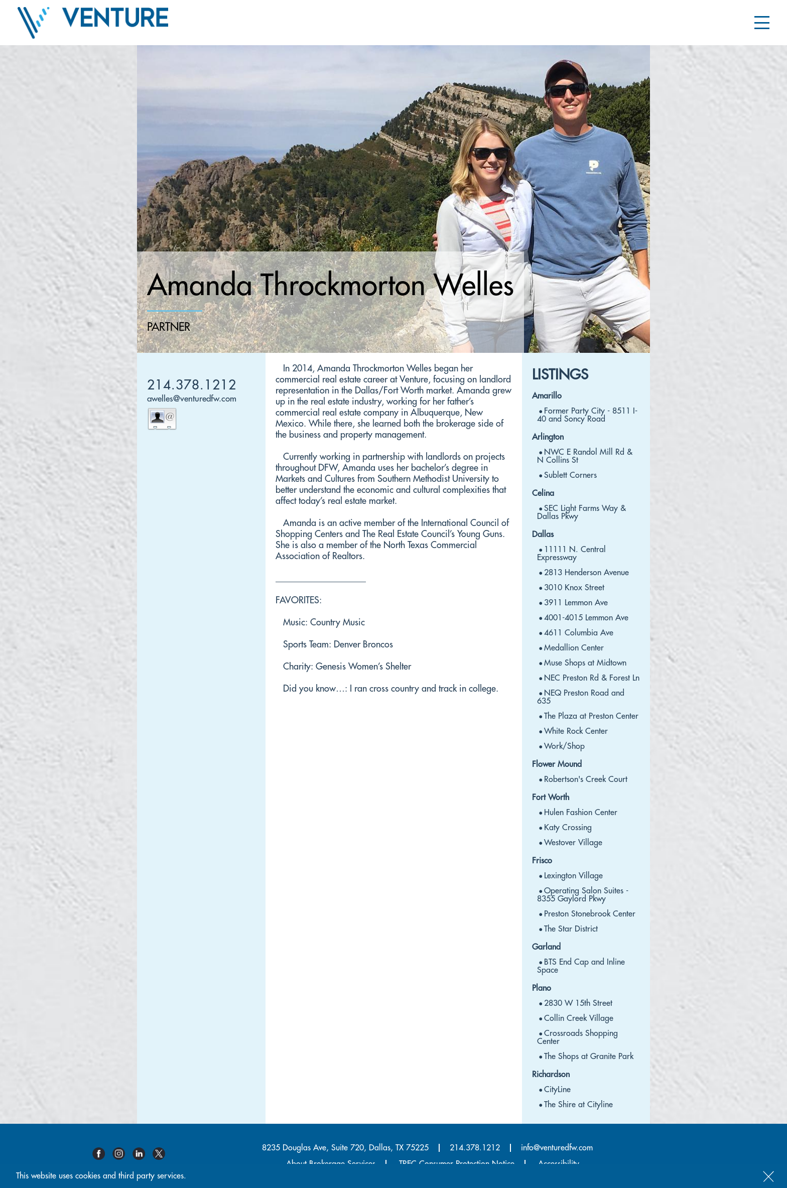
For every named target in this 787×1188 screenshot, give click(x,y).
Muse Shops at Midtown (585, 663)
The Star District (571, 929)
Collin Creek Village (578, 1018)
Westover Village (573, 843)
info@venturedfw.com (557, 1148)
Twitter (163, 1153)
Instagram (122, 1153)
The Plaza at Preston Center (591, 716)
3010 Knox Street (574, 588)
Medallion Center (574, 648)
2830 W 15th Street (578, 1003)
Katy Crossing (568, 828)
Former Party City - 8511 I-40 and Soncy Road (587, 415)
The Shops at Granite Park (588, 1056)
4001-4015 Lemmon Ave (586, 618)
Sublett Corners (570, 475)
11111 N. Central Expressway (571, 554)
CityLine (557, 1090)
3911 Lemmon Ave (576, 603)
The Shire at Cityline (578, 1105)
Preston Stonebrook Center (589, 914)
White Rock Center (576, 731)
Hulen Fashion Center (580, 813)
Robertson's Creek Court (585, 779)
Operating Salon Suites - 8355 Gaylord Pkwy (582, 895)
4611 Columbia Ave (578, 633)
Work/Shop (564, 746)
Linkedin (143, 1153)
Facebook (102, 1153)
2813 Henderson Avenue (586, 573)
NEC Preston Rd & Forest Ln (591, 678)
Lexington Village (573, 876)
